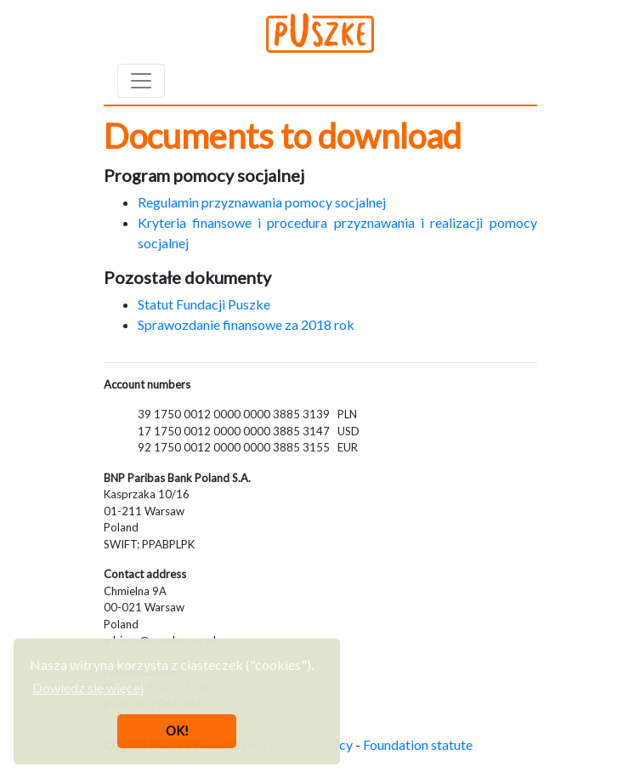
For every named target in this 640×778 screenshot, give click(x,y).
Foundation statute (418, 744)
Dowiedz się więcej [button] (88, 687)
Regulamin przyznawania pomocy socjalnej (262, 202)
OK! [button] (177, 731)
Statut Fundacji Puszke (204, 304)
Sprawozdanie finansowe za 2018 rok (246, 324)
